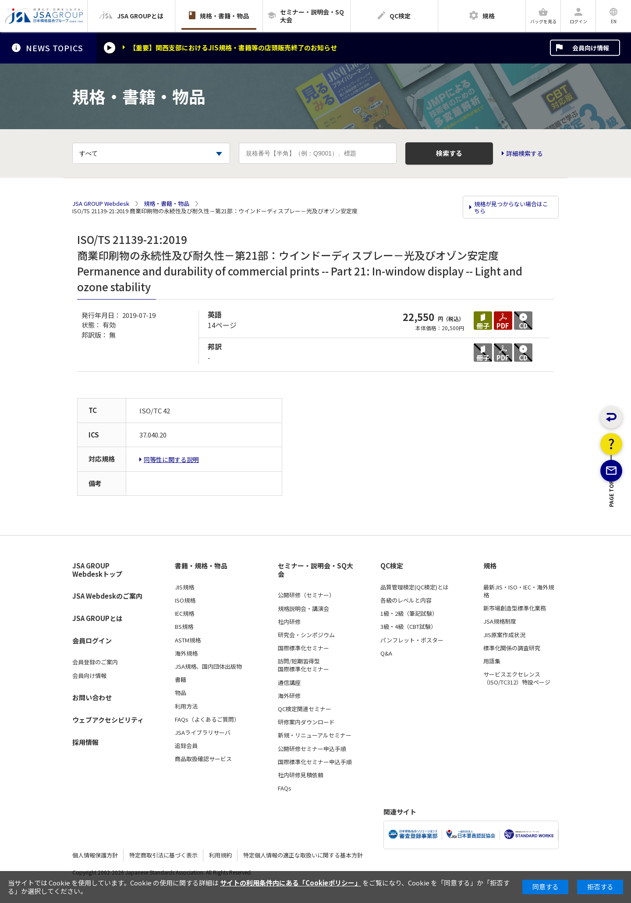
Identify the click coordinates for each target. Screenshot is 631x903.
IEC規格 (184, 613)
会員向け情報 (590, 47)
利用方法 (186, 706)
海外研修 (289, 696)
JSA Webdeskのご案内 (107, 595)
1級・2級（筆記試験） (409, 613)
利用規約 (220, 855)
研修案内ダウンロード (306, 722)
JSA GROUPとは (97, 618)
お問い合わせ (92, 697)
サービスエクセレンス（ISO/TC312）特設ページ (516, 678)
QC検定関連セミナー (304, 709)
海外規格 (186, 653)
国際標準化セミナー (303, 648)
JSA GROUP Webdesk (100, 203)
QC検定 (391, 566)
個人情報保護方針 (95, 855)
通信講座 (289, 683)
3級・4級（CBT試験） (408, 627)
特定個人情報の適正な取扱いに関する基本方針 (303, 855)
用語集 (491, 661)
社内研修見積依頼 (300, 775)
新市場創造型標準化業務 (514, 608)
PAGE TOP (611, 537)
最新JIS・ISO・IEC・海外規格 (518, 591)
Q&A (386, 653)
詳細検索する (524, 153)
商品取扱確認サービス (203, 759)
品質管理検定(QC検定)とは (414, 587)
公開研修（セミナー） (306, 595)
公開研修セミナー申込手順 (312, 749)
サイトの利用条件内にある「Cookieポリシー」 (290, 882)
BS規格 (184, 627)
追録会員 (186, 746)
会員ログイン (92, 640)
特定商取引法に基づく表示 (163, 855)
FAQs (284, 788)
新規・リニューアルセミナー (314, 735)
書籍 (180, 680)
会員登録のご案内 (95, 662)
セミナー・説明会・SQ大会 (315, 570)
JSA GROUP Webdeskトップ (97, 570)
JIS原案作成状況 (504, 635)
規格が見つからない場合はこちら (511, 207)
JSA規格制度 (499, 621)
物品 (180, 693)
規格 (489, 566)
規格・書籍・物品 (166, 203)
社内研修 (289, 622)
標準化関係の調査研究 (511, 648)
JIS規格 (184, 587)
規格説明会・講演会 (303, 609)
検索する (449, 153)
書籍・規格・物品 (201, 566)
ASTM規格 (188, 640)
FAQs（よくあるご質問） (207, 719)
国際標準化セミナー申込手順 (315, 762)
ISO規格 (185, 600)
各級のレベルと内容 (406, 600)
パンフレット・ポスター (411, 640)
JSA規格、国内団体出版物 (208, 666)
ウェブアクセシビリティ (108, 719)
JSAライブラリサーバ (202, 733)
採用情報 (85, 742)
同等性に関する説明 (171, 459)
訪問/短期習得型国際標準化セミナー (303, 665)
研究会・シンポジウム (306, 635)
